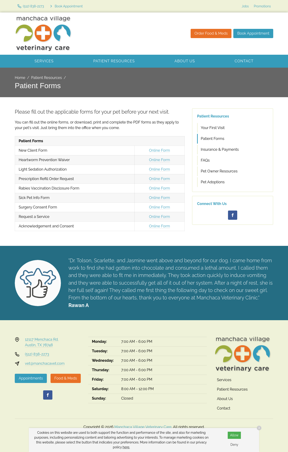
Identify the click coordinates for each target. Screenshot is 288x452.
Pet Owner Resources (219, 171)
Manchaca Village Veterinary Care (143, 427)
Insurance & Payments (220, 149)
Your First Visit (213, 128)
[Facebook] (232, 215)
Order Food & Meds (211, 33)
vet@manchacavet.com (45, 363)
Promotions (262, 6)
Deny (234, 444)
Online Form (159, 150)
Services (44, 61)
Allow (234, 435)
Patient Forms (212, 138)
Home (20, 77)
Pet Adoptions (213, 182)
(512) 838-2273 (37, 354)
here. (126, 447)
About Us (184, 61)
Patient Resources (114, 61)
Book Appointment (253, 33)
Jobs (245, 6)
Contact (244, 61)
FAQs (205, 160)
